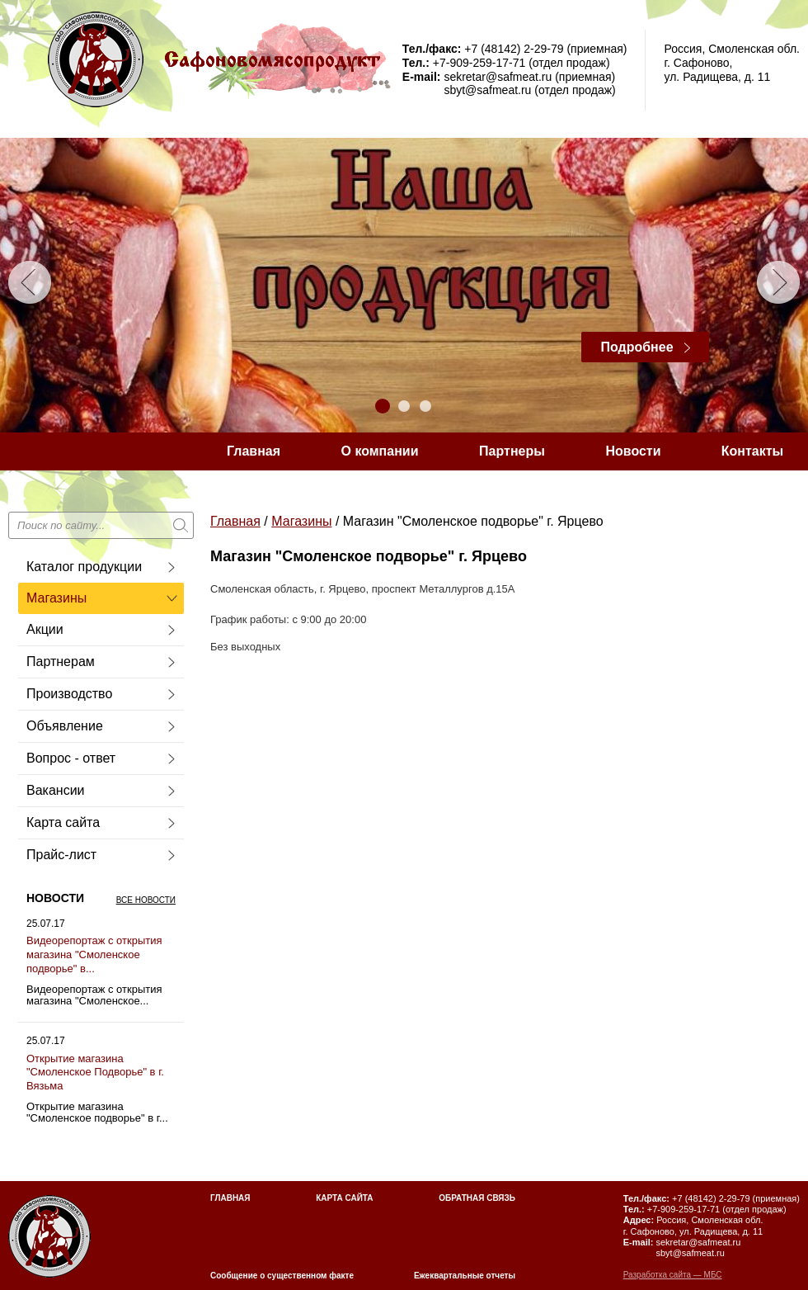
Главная (253, 451)
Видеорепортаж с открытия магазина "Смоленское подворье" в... (94, 954)
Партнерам (60, 661)
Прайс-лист (61, 855)
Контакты (752, 451)
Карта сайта (63, 822)
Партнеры (512, 451)
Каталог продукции (84, 567)
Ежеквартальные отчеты (464, 1275)
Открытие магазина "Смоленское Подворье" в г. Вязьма (95, 1072)
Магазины (56, 598)
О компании (380, 451)
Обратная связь (477, 1198)
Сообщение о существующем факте (344, 489)
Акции (44, 629)
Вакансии (55, 790)
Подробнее (636, 347)
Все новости (146, 900)
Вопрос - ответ (70, 758)
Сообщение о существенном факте (282, 1275)
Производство (69, 694)
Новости (632, 451)
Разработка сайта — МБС (672, 1274)
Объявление (64, 726)
